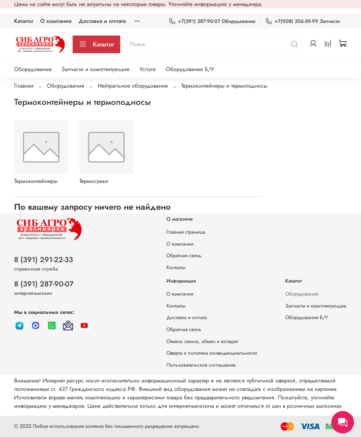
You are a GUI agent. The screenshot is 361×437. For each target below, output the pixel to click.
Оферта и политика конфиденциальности (211, 352)
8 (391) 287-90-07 (44, 284)
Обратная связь (183, 255)
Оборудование (32, 69)
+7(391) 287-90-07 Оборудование (212, 21)
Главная (23, 86)
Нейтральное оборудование (133, 86)
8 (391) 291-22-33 (43, 259)
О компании (56, 21)
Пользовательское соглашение (200, 364)
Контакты (175, 267)
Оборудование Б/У (190, 69)
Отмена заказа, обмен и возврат (202, 341)
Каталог (23, 21)
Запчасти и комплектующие (95, 69)
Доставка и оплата (102, 21)
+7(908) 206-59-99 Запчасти (302, 21)
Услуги (148, 69)
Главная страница (185, 231)
